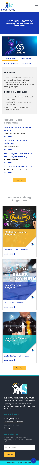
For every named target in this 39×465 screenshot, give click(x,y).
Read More (8, 136)
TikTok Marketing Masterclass (18, 166)
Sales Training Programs (14, 303)
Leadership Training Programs (16, 356)
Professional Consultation (13, 422)
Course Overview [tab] (10, 58)
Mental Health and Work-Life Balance (17, 129)
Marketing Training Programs (16, 250)
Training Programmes (12, 418)
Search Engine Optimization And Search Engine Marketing (19, 155)
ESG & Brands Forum (11, 425)
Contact (7, 428)
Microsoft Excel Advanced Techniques (16, 142)
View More (19, 180)
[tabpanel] (19, 91)
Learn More (8, 254)
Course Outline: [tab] (25, 58)
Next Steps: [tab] (26, 63)
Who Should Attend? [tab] (11, 63)
